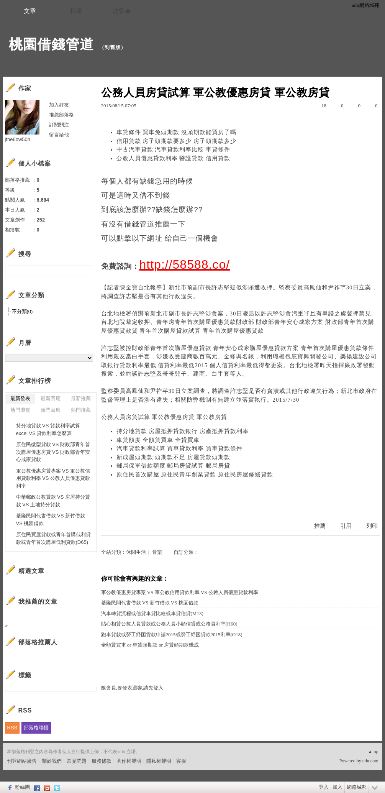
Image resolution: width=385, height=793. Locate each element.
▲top (373, 751)
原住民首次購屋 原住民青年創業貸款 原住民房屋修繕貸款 (195, 474)
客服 (181, 761)
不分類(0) (22, 311)
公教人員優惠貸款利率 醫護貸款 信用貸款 (173, 158)
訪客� (122, 11)
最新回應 (51, 398)
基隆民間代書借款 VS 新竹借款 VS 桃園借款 (149, 603)
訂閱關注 (59, 125)
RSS (12, 728)
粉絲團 (22, 787)
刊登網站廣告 (22, 761)
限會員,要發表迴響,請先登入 (132, 688)
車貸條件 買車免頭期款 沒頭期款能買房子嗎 (176, 132)
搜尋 (86, 271)
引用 (346, 526)
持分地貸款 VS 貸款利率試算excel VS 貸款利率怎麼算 (48, 429)
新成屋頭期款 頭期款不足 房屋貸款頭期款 (173, 457)
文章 (30, 11)
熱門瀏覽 (20, 410)
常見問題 (77, 761)
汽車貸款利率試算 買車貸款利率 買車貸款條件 (179, 448)
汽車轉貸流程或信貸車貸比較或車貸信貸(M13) (152, 613)
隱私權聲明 (158, 761)
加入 (337, 787)
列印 (372, 526)
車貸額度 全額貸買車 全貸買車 (158, 440)
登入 (324, 787)
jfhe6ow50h (18, 139)
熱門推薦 (81, 410)
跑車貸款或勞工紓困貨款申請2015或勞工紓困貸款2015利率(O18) (171, 634)
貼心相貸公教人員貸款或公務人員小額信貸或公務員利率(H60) (169, 624)
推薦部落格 (61, 115)
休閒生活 (136, 552)
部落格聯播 (36, 728)
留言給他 (59, 135)
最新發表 (20, 398)
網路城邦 (357, 787)
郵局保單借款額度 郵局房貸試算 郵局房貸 (173, 466)
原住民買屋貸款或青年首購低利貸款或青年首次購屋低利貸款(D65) (53, 538)
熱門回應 (51, 410)
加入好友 (59, 105)
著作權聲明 (128, 761)
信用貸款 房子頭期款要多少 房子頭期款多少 (176, 141)
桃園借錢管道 (51, 44)
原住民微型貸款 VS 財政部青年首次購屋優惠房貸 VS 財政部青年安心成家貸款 (53, 452)
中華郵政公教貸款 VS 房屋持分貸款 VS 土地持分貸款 (53, 500)
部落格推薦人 (37, 642)
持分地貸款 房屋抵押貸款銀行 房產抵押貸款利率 (182, 431)
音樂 (157, 552)
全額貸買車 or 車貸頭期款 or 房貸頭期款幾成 (150, 645)
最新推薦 (81, 398)
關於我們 (52, 761)
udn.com (370, 760)
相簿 (76, 11)
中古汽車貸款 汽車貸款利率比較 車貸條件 (173, 149)
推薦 (320, 526)
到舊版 (113, 47)
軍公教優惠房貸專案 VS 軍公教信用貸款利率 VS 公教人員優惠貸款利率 (179, 592)
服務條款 (101, 761)
